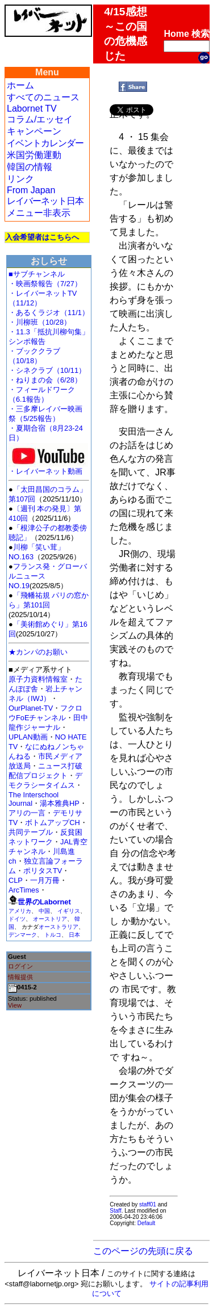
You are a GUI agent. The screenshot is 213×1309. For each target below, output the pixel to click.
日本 (74, 935)
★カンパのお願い (38, 652)
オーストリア (50, 919)
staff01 (147, 1204)
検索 (200, 34)
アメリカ (20, 911)
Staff (115, 1211)
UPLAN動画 (28, 737)
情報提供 (20, 977)
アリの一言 (27, 813)
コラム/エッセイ (40, 119)
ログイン (20, 966)
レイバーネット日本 (45, 201)
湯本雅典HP (60, 803)
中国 (44, 911)
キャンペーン (34, 131)
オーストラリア (58, 927)
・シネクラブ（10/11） (47, 370)
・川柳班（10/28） (40, 322)
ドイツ (17, 919)
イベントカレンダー (45, 143)
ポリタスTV (42, 870)
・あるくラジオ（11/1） (49, 312)
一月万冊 (45, 880)
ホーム (20, 85)
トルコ (52, 935)
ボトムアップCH (52, 822)
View (15, 1005)
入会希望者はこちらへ (42, 237)
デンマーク (23, 935)
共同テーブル (31, 832)
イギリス (68, 911)
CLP (16, 880)
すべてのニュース (43, 97)
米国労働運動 (34, 155)
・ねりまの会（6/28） (45, 380)
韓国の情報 (29, 167)
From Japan (31, 190)
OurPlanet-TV (31, 708)
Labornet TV (32, 108)
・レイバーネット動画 (48, 467)
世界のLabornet (44, 902)
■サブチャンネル (37, 274)
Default (146, 1223)
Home (176, 34)
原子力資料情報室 (38, 679)
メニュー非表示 (38, 213)
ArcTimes (24, 890)
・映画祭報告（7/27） (45, 283)
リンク (20, 179)
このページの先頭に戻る (143, 1251)
